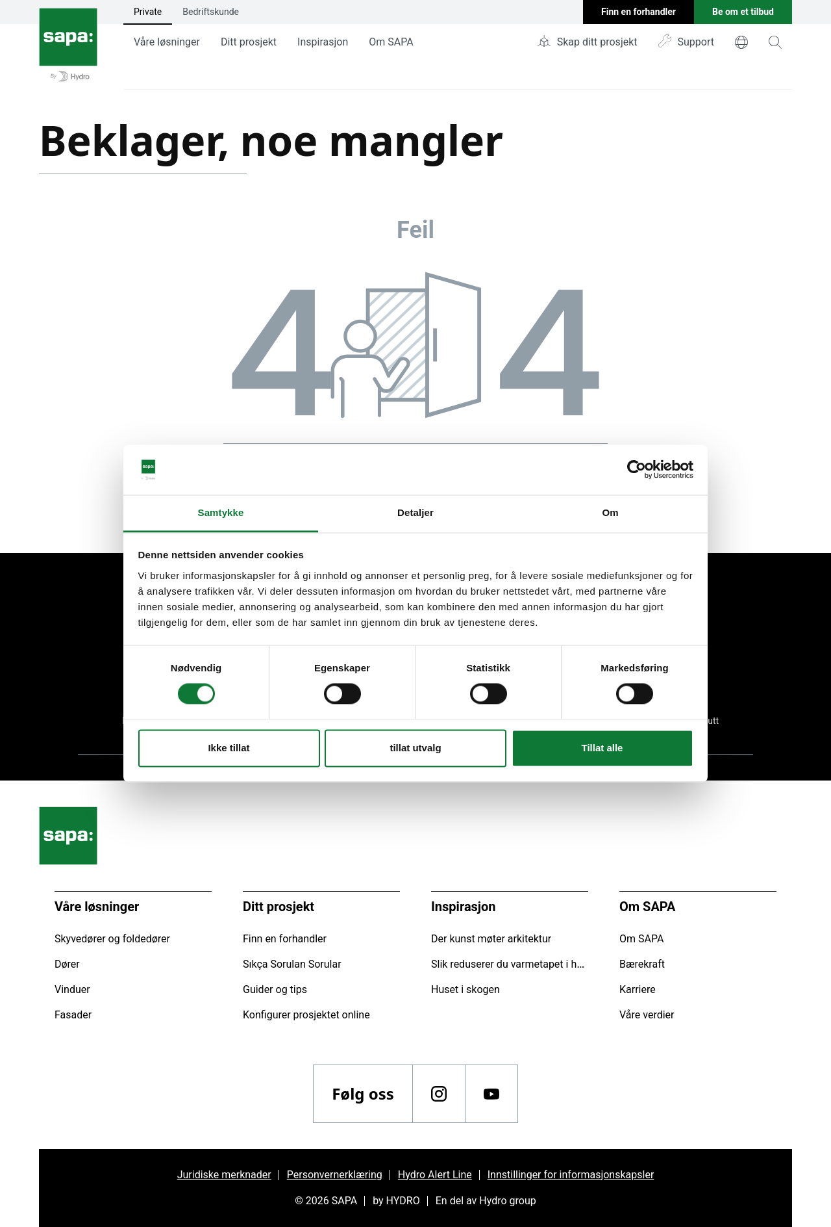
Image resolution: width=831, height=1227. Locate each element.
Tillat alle (602, 747)
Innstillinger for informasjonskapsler (571, 1175)
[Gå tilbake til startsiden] (68, 45)
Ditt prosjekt (249, 42)
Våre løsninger (167, 42)
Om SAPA (391, 42)
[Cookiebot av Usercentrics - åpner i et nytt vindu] (636, 470)
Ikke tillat (228, 747)
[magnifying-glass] (775, 42)
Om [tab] (610, 512)
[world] (741, 42)
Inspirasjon (322, 42)
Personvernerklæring (334, 1175)
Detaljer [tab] (415, 512)
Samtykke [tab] (221, 512)
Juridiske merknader (224, 1175)
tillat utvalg (415, 747)
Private (148, 11)
